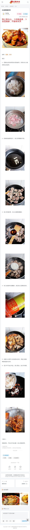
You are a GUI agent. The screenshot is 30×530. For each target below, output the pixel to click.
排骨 (10, 54)
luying (7, 13)
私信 (25, 14)
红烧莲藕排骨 (6, 10)
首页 (2, 6)
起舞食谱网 (13, 526)
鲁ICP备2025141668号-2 (21, 526)
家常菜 (6, 6)
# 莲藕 (10, 457)
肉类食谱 (11, 6)
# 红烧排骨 (16, 457)
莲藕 (7, 54)
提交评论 (24, 521)
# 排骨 (4, 457)
